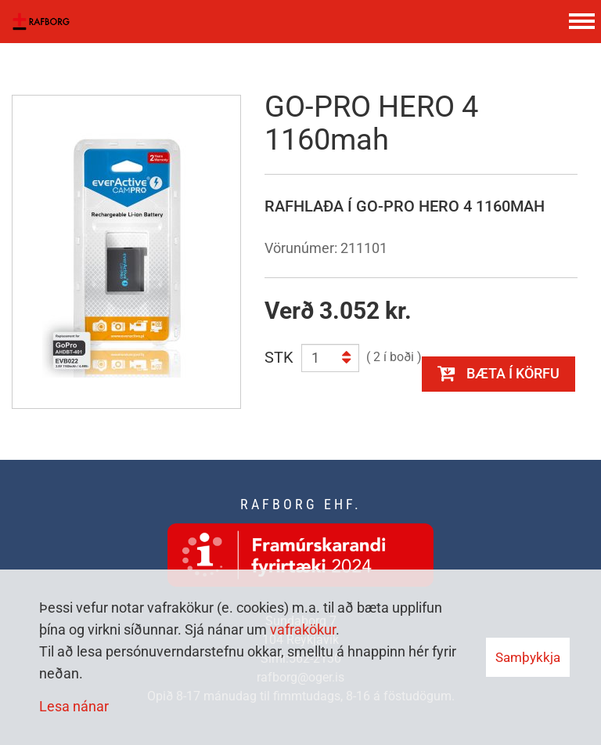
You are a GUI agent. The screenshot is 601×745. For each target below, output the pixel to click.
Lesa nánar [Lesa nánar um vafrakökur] (74, 706)
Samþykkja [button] (527, 657)
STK (279, 357)
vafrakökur (303, 629)
